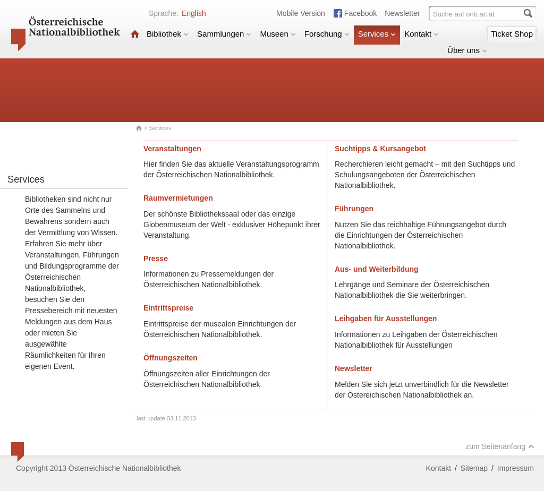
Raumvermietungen (178, 198)
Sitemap (474, 468)
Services (377, 33)
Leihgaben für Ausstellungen (386, 318)
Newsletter (402, 13)
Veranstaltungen (172, 148)
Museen (277, 33)
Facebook (360, 13)
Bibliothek (168, 33)
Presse (155, 258)
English (194, 13)
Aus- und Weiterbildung (377, 269)
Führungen (354, 208)
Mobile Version (300, 13)
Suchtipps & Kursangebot (380, 148)
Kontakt (421, 33)
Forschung (327, 33)
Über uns (467, 50)
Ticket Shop (512, 33)
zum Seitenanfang (499, 446)
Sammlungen (224, 33)
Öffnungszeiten (170, 358)
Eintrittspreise (168, 308)
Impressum (515, 468)
